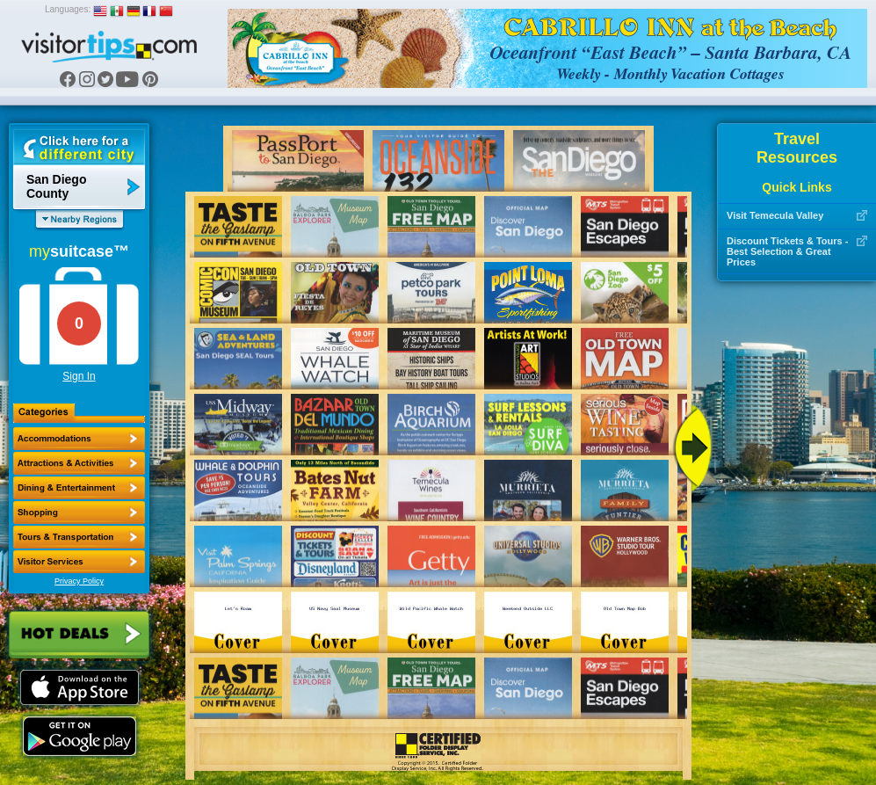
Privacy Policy (79, 581)
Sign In (78, 376)
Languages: (67, 9)
